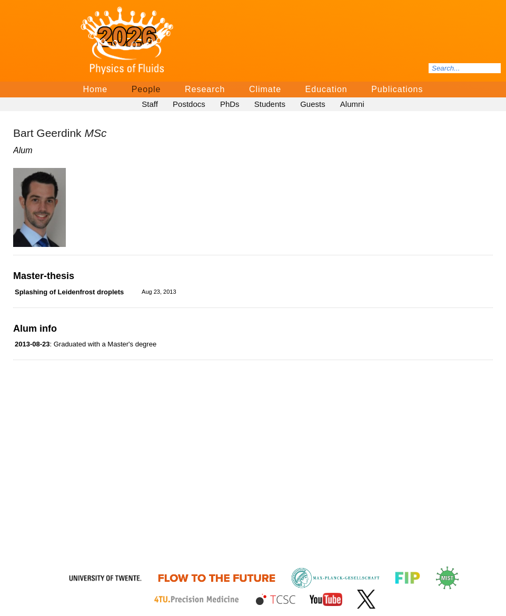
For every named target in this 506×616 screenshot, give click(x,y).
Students (269, 104)
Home (95, 89)
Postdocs (189, 104)
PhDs (230, 104)
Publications (397, 89)
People (146, 89)
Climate (265, 89)
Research (205, 89)
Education (326, 89)
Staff (150, 104)
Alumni (352, 104)
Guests (312, 104)
